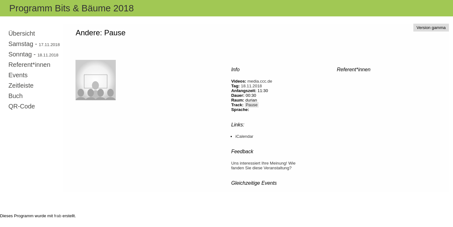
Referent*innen (29, 64)
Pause (252, 104)
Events (18, 75)
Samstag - (34, 43)
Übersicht (21, 33)
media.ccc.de (260, 81)
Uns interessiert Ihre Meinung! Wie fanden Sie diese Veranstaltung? (263, 165)
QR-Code (21, 106)
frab (57, 215)
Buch (15, 95)
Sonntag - (33, 54)
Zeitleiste (21, 85)
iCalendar (244, 136)
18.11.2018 (251, 86)
